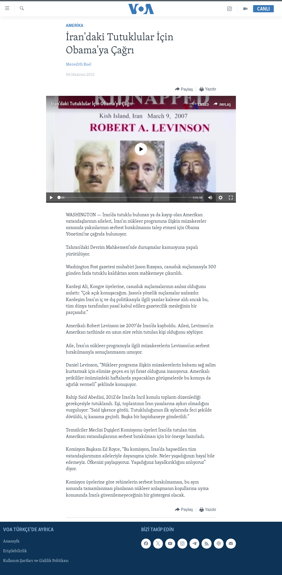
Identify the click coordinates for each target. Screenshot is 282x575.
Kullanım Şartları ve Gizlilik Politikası (36, 561)
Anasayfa (11, 541)
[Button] (184, 89)
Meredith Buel (78, 65)
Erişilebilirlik (15, 551)
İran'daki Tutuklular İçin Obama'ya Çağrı (91, 104)
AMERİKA (74, 25)
